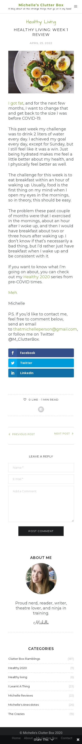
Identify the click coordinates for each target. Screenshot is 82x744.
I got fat (15, 103)
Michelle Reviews (20, 695)
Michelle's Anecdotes (23, 704)
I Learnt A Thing (19, 686)
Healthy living (41, 22)
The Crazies (16, 714)
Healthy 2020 (36, 277)
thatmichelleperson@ (34, 329)
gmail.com (66, 329)
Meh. (13, 292)
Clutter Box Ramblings (24, 658)
